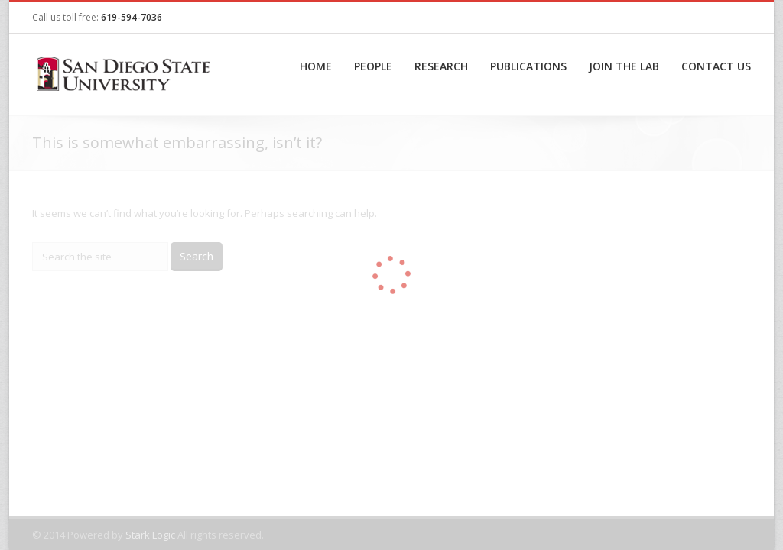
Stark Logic (150, 535)
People (373, 66)
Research (441, 66)
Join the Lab (624, 66)
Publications (528, 66)
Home (316, 66)
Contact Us (716, 66)
